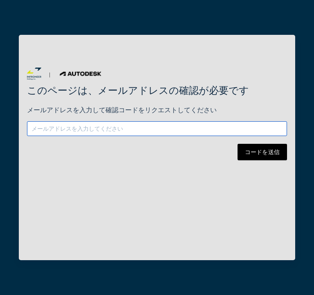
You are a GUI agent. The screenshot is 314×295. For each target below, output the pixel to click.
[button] (34, 74)
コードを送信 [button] (262, 152)
